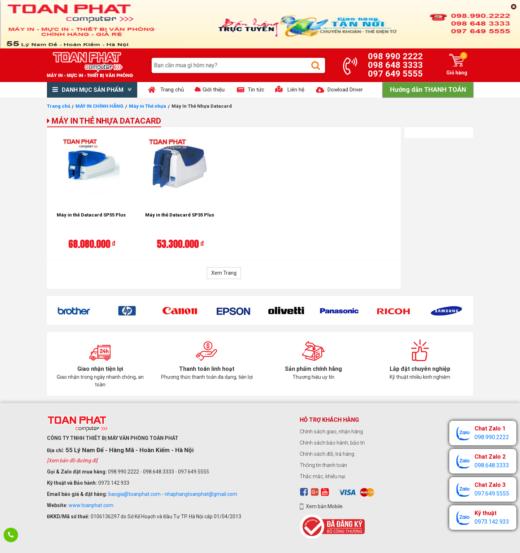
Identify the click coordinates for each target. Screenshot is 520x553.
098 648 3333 (395, 65)
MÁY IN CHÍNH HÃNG (99, 106)
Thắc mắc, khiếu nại (322, 476)
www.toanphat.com (91, 505)
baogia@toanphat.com (134, 494)
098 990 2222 (395, 56)
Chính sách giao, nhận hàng (331, 431)
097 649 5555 (395, 74)
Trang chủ (58, 106)
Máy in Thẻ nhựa (147, 106)
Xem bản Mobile (324, 506)
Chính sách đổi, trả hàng (327, 454)
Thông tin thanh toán (323, 465)
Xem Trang (224, 273)
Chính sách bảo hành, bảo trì (332, 443)
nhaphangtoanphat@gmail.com (201, 494)
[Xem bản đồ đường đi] (72, 460)
